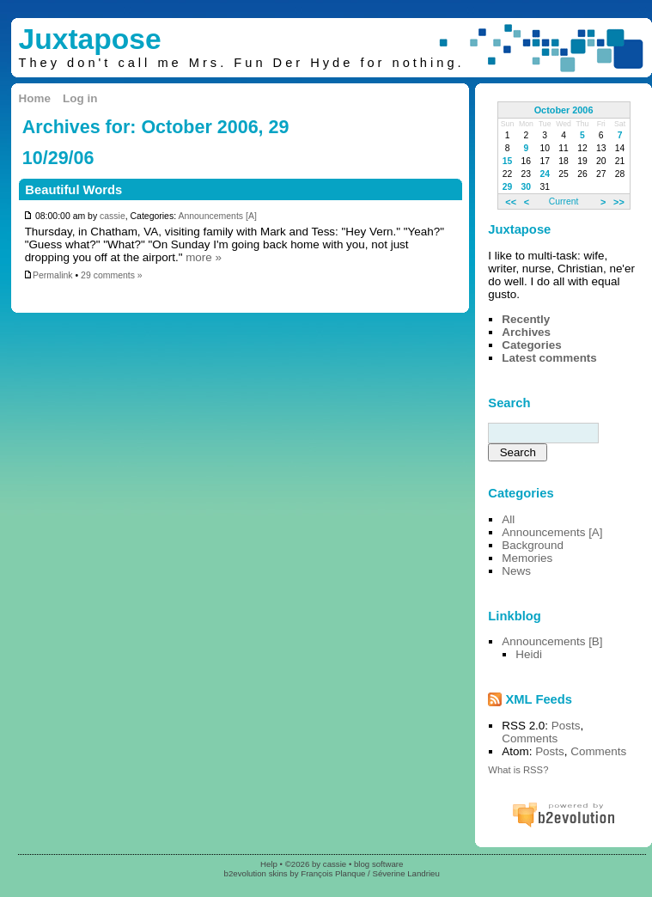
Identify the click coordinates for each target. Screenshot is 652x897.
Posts (566, 725)
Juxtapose (90, 39)
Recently (526, 319)
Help (268, 864)
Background (533, 545)
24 (544, 174)
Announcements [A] (217, 216)
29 (508, 187)
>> (619, 201)
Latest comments (549, 357)
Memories (527, 558)
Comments (530, 738)
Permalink (48, 275)
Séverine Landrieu (405, 873)
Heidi (528, 654)
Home (35, 98)
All (508, 519)
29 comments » (112, 275)
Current (563, 201)
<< (510, 201)
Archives (526, 332)
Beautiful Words (73, 190)
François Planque (333, 873)
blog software (378, 864)
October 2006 (564, 110)
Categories (531, 345)
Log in (80, 98)
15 (508, 161)
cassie (112, 216)
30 (526, 187)
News (516, 570)
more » (204, 257)
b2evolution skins (256, 873)
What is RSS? (518, 770)
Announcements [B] (552, 641)
